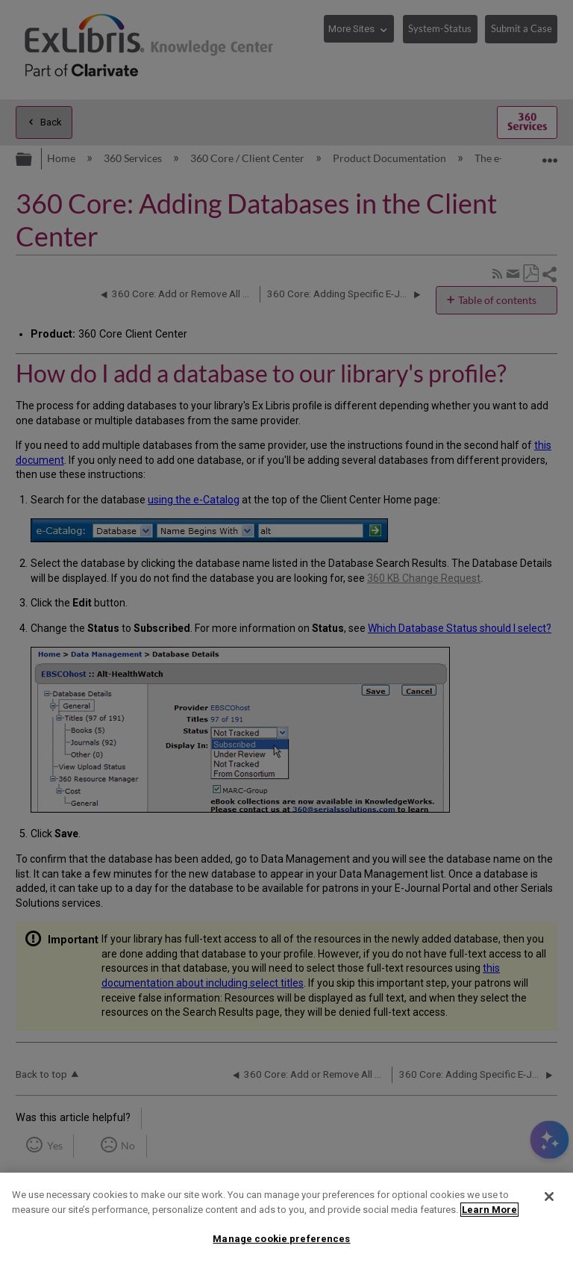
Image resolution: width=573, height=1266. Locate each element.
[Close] (549, 1196)
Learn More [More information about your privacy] (489, 1209)
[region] (286, 1219)
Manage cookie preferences (281, 1238)
